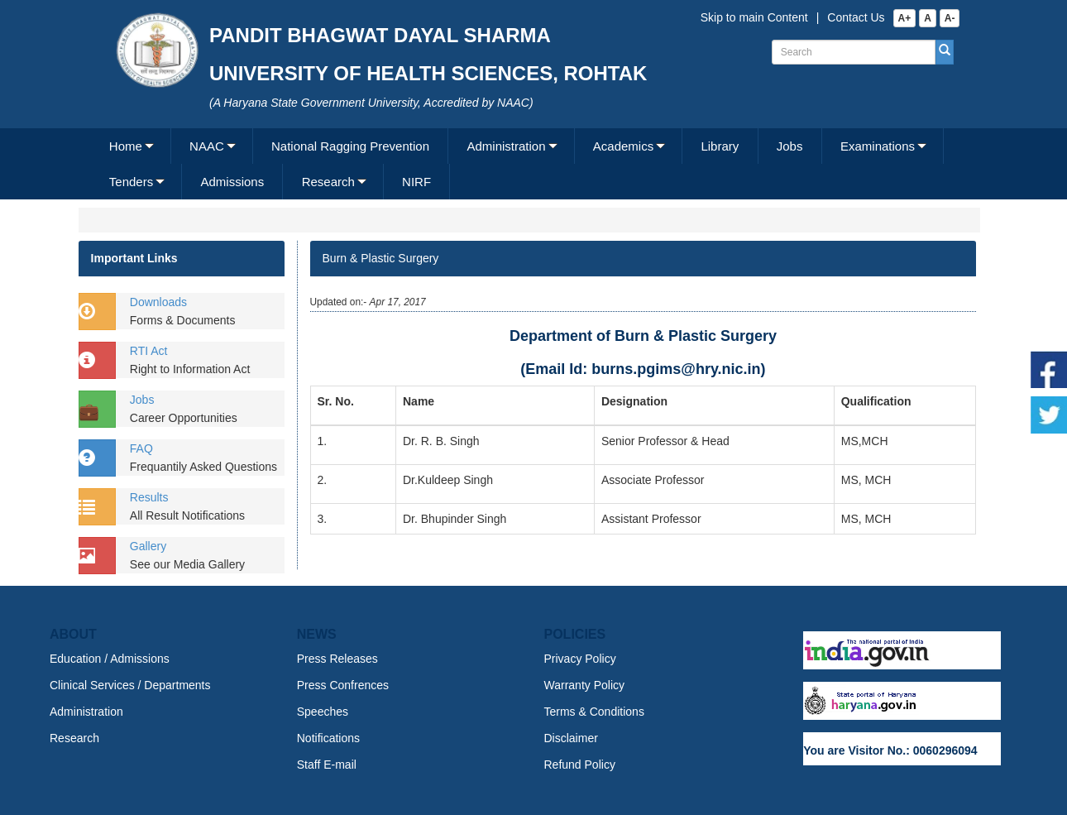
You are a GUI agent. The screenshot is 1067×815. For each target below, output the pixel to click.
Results (149, 497)
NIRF (416, 182)
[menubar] (532, 163)
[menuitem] (131, 146)
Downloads (158, 302)
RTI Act (149, 350)
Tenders (131, 182)
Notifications (328, 738)
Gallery (148, 546)
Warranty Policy (584, 685)
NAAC (206, 146)
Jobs (790, 146)
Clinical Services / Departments (130, 685)
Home (125, 146)
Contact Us (855, 17)
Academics (623, 146)
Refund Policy (579, 764)
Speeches (322, 711)
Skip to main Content (754, 17)
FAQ (141, 448)
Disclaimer (571, 738)
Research (328, 182)
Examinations (877, 146)
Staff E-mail (326, 764)
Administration (506, 146)
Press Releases (337, 658)
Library (720, 146)
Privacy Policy (580, 658)
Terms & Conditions (594, 711)
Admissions (232, 182)
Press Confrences (343, 685)
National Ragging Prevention (350, 146)
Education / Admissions (110, 658)
